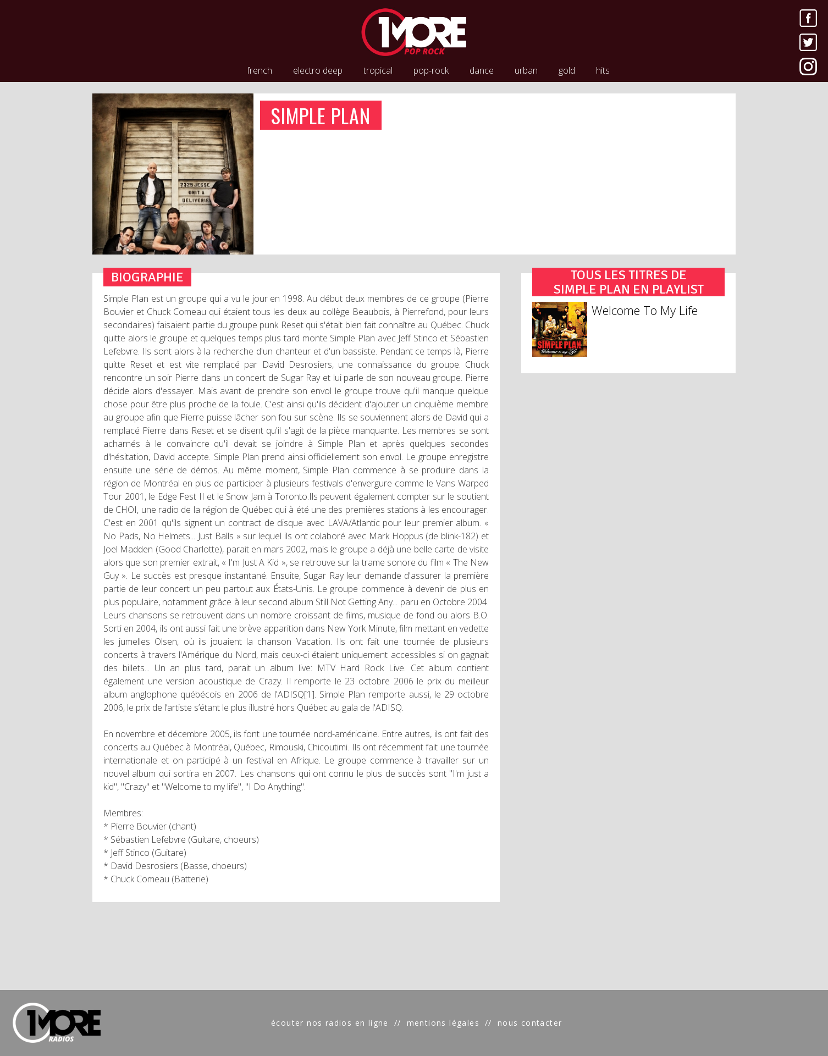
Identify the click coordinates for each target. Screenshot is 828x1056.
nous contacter (530, 1023)
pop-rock (431, 70)
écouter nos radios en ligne (330, 1023)
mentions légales (443, 1023)
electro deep (318, 70)
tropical (378, 70)
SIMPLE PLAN (321, 115)
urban (526, 70)
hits (603, 70)
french (259, 70)
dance (482, 70)
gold (567, 70)
